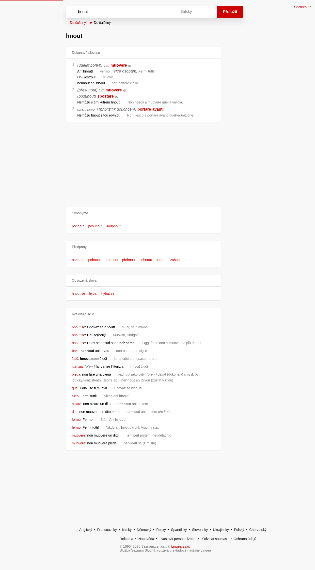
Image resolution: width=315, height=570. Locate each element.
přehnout (129, 260)
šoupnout (113, 226)
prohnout (111, 260)
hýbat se (107, 293)
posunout (95, 226)
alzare (76, 404)
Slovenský (200, 530)
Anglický (85, 530)
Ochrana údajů (245, 539)
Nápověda (146, 539)
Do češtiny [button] (78, 23)
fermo (76, 420)
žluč (75, 359)
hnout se (78, 293)
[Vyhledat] (117, 12)
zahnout (176, 260)
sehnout (146, 260)
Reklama (126, 539)
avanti (158, 109)
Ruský (161, 530)
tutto (75, 396)
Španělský (179, 530)
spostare (105, 96)
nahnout (78, 260)
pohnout (78, 226)
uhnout (161, 260)
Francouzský (107, 530)
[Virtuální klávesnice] (161, 12)
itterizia (77, 366)
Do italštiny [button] (102, 23)
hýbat (93, 293)
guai (75, 388)
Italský (127, 530)
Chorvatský (258, 530)
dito (75, 412)
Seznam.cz (302, 7)
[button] (143, 213)
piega (76, 374)
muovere (118, 65)
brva (75, 351)
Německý (144, 530)
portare (144, 109)
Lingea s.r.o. (180, 546)
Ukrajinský (221, 530)
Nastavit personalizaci (177, 539)
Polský (239, 530)
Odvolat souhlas (214, 539)
